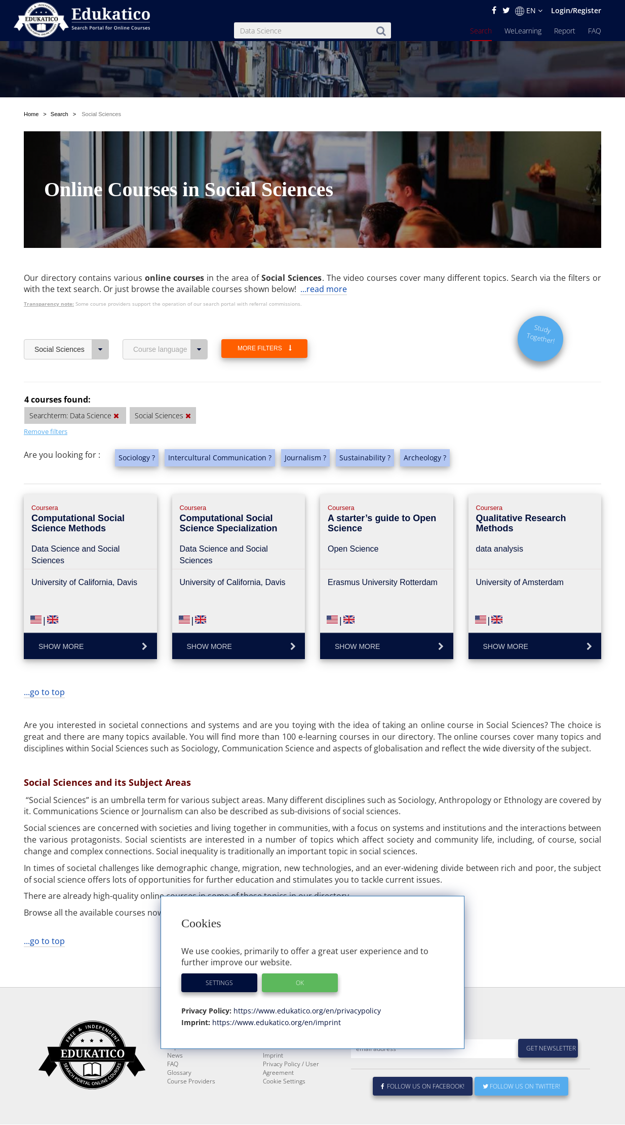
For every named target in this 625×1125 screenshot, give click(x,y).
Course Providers (191, 1105)
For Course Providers (292, 1071)
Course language (170, 349)
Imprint (273, 1079)
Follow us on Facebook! (422, 1110)
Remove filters (45, 431)
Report (564, 30)
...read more (323, 289)
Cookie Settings (284, 1105)
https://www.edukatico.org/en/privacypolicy (306, 1010)
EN (528, 11)
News (175, 1079)
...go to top (44, 692)
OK (300, 982)
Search (481, 30)
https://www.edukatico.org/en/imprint (275, 1022)
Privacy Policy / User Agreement (291, 1092)
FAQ (594, 30)
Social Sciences (71, 349)
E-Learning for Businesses (299, 1062)
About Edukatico (285, 1053)
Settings (219, 982)
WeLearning (522, 30)
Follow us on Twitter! (521, 1110)
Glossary (179, 1097)
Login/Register (576, 10)
